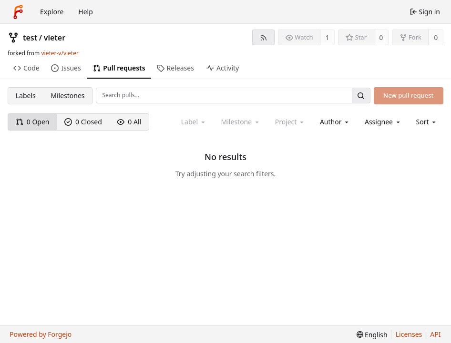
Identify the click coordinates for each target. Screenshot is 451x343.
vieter (54, 37)
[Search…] (361, 95)
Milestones (67, 95)
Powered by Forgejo (41, 334)
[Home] (18, 11)
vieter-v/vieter (59, 53)
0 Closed (83, 121)
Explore (51, 11)
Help (85, 11)
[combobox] (335, 121)
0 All (129, 121)
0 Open (33, 121)
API (435, 334)
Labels (26, 95)
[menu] (427, 121)
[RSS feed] (263, 37)
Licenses (409, 334)
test (30, 37)
